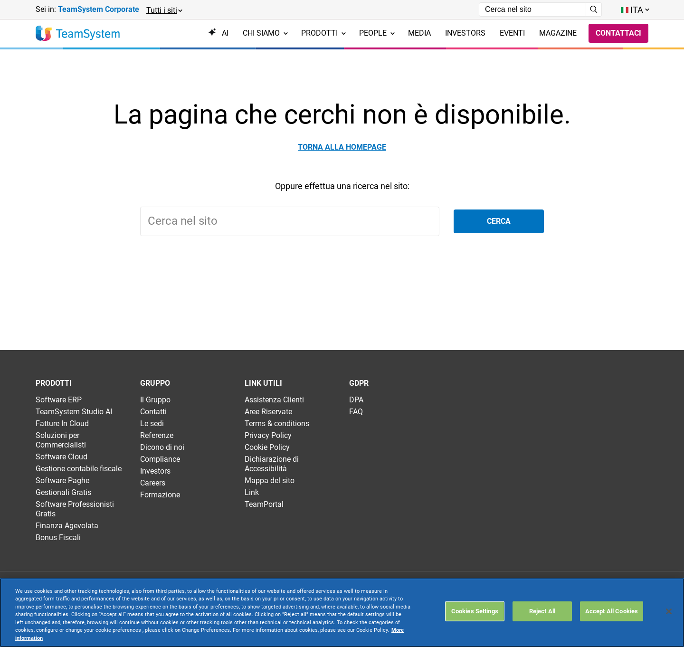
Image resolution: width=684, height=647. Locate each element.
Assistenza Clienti (274, 399)
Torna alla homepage (342, 147)
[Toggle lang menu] (634, 9)
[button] (163, 9)
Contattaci (618, 33)
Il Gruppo (155, 399)
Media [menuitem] (419, 33)
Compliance (160, 459)
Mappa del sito (269, 480)
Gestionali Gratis (63, 492)
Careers (152, 482)
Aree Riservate (268, 411)
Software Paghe (62, 480)
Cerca (499, 221)
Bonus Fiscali (58, 537)
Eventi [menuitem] (512, 33)
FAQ (356, 411)
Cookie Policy (267, 447)
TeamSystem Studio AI (74, 411)
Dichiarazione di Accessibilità (272, 464)
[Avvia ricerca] (594, 9)
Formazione (160, 494)
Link (252, 492)
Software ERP (59, 399)
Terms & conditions (277, 423)
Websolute (210, 628)
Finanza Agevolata (67, 525)
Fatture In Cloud (62, 423)
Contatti (153, 411)
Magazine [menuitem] (558, 33)
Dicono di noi (162, 447)
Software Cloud (61, 456)
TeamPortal (264, 504)
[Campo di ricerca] (532, 9)
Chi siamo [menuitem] (265, 33)
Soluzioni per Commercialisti (61, 440)
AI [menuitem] (218, 33)
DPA (356, 399)
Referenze (156, 435)
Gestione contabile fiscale (79, 468)
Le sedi (152, 423)
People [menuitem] (377, 33)
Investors (155, 471)
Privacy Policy (268, 435)
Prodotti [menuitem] (323, 33)
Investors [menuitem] (465, 33)
